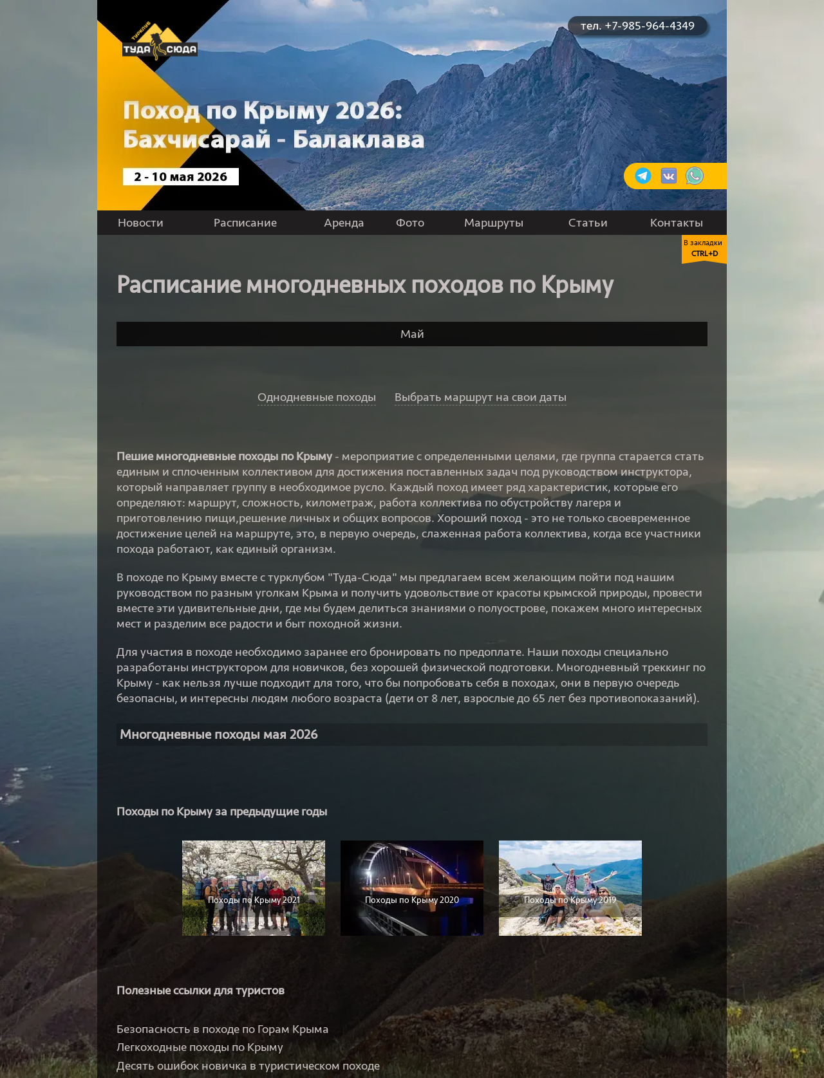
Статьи (588, 222)
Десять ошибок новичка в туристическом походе (248, 1065)
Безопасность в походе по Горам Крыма (223, 1029)
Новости (141, 222)
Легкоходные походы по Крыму (200, 1047)
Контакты (676, 222)
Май (412, 334)
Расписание (245, 222)
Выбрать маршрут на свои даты (480, 397)
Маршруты (493, 222)
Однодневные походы (317, 397)
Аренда (344, 222)
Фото (410, 222)
